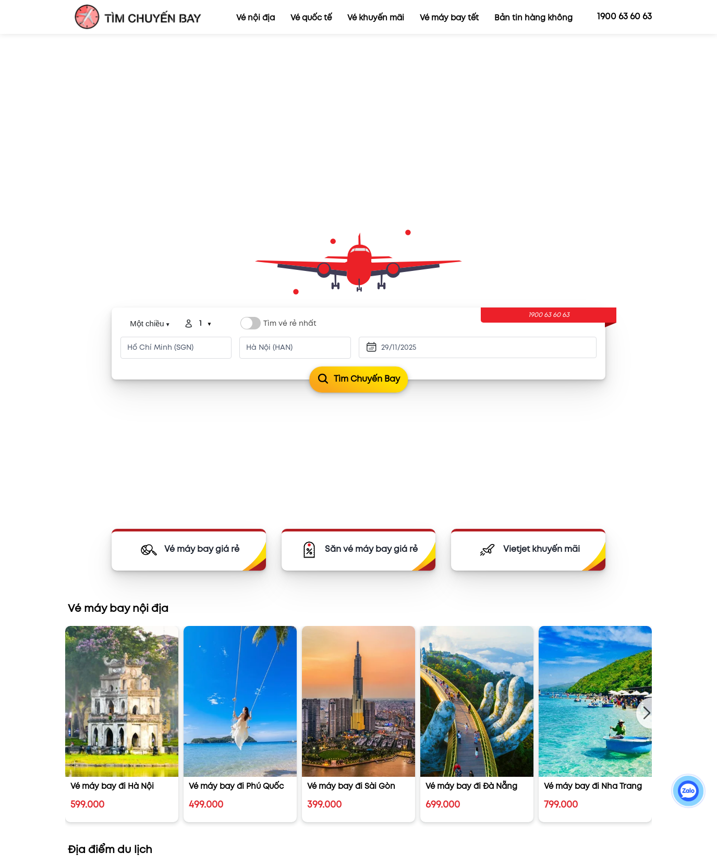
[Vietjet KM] (528, 550)
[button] (644, 713)
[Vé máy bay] (189, 550)
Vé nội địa (255, 18)
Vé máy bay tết (449, 18)
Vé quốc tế (311, 18)
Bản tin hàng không (533, 18)
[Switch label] (250, 323)
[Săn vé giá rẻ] (359, 550)
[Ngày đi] (418, 348)
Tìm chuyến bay (358, 379)
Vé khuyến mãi (375, 18)
